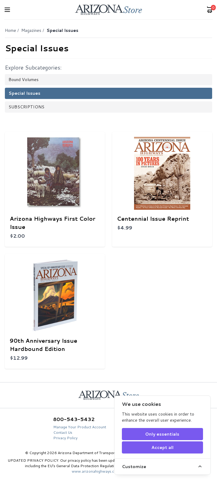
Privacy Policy (65, 437)
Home (10, 30)
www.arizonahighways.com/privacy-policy (108, 471)
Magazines (31, 30)
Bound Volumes (24, 79)
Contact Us (62, 432)
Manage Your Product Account (79, 427)
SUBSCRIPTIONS (26, 107)
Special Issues (24, 93)
